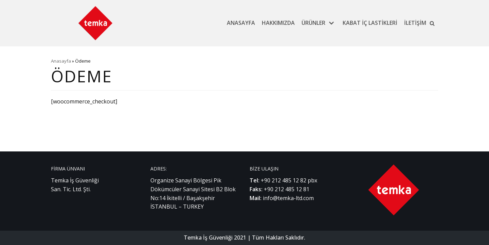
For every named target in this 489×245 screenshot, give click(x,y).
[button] (432, 23)
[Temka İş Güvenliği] (95, 23)
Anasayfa (241, 23)
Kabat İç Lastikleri (370, 23)
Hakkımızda (278, 23)
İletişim (415, 23)
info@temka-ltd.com (288, 198)
